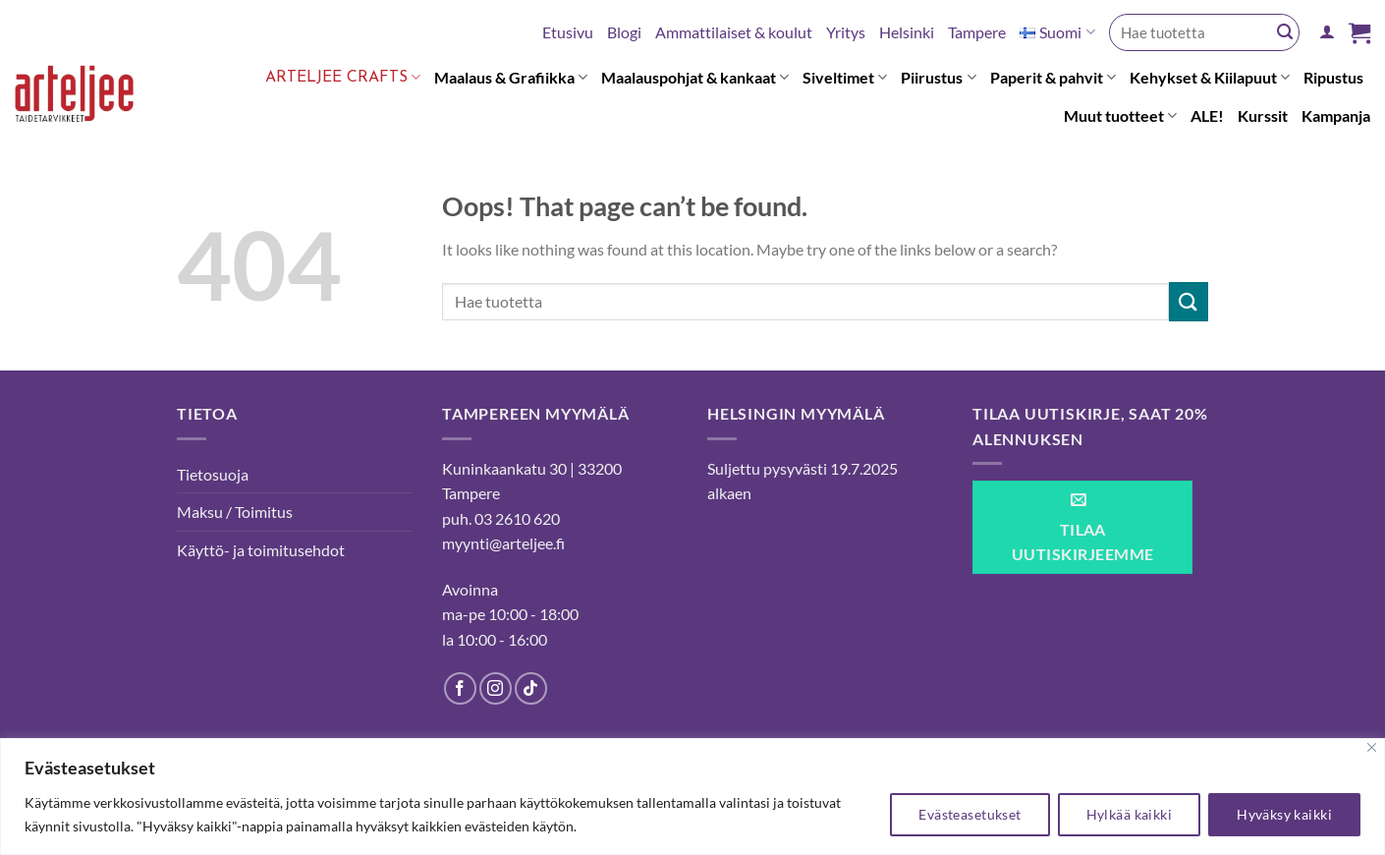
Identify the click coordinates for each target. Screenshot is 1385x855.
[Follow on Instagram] (495, 688)
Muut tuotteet (1120, 116)
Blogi (624, 32)
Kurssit (1263, 115)
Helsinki (906, 32)
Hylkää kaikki (1129, 814)
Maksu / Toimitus (235, 511)
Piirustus (938, 77)
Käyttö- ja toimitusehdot (261, 550)
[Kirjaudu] (1327, 32)
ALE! (1207, 115)
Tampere (977, 32)
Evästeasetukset (969, 814)
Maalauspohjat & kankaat (695, 77)
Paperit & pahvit (1053, 77)
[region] (692, 796)
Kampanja (1336, 115)
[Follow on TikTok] (531, 688)
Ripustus (1333, 77)
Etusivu (567, 32)
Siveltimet (845, 77)
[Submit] (1285, 32)
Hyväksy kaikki (1284, 814)
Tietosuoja (213, 474)
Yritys (845, 32)
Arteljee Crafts (342, 77)
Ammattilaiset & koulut (733, 32)
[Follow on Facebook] (460, 688)
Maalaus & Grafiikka (510, 77)
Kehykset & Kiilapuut (1210, 77)
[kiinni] (1371, 747)
